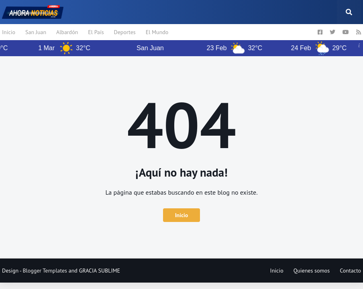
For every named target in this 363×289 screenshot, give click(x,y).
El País (96, 32)
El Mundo (157, 32)
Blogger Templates (44, 270)
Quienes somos (312, 270)
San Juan (35, 32)
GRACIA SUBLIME (99, 270)
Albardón (67, 32)
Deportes (125, 32)
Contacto (350, 270)
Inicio (8, 32)
